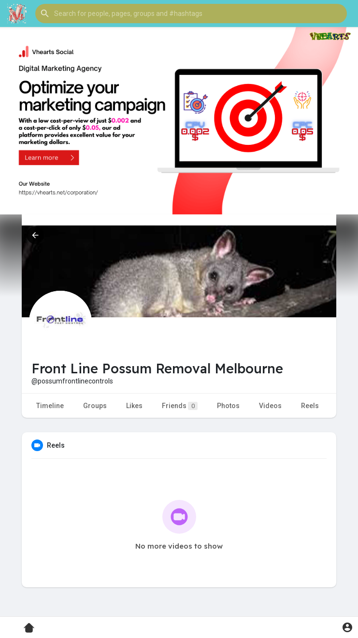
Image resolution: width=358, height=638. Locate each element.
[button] (191, 13)
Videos (270, 406)
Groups (95, 406)
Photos (228, 406)
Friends (180, 406)
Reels (310, 406)
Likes (134, 406)
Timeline (50, 406)
